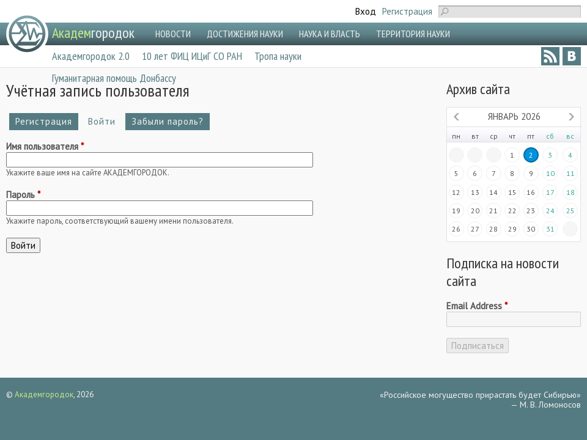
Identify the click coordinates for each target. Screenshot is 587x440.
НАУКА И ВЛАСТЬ (329, 34)
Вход (365, 11)
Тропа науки (277, 56)
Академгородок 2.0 (91, 56)
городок (93, 32)
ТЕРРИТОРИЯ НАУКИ (413, 34)
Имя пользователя (45, 146)
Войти (105, 121)
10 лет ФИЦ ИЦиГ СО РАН (192, 56)
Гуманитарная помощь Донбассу (114, 78)
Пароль (23, 194)
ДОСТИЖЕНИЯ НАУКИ (245, 34)
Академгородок (44, 394)
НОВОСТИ (173, 34)
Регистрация (407, 11)
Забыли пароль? (167, 121)
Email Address (477, 306)
